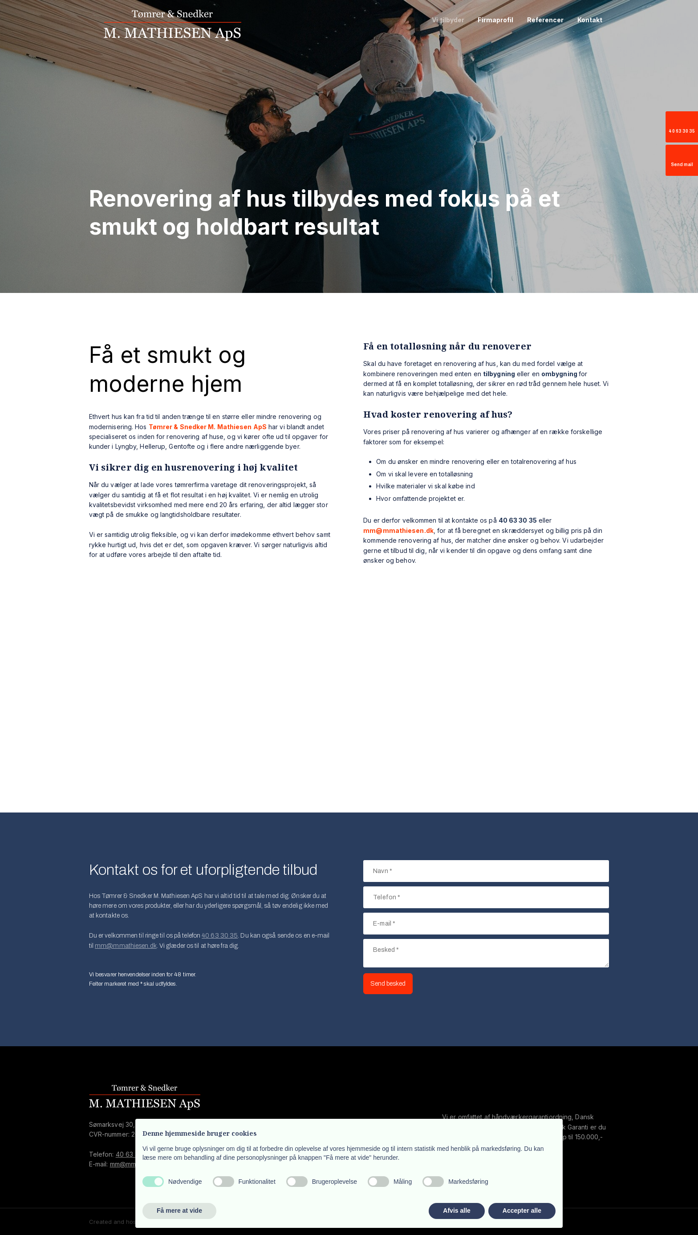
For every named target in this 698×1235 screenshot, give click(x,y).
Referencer (545, 20)
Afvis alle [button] (456, 1210)
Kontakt (590, 20)
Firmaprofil (495, 20)
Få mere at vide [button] (179, 1210)
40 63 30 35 (220, 935)
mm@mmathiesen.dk (126, 945)
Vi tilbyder (448, 20)
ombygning (559, 374)
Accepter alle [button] (522, 1210)
